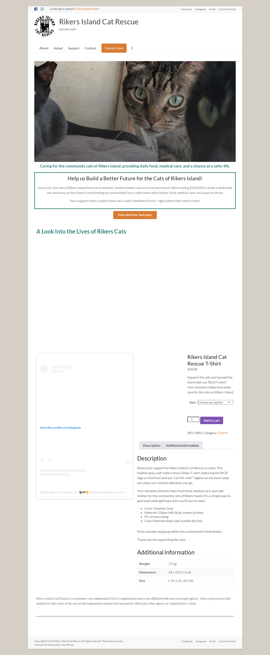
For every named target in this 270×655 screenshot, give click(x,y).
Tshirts (223, 433)
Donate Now (114, 48)
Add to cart (211, 420)
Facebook (186, 9)
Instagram (200, 9)
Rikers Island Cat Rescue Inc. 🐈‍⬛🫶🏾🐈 (64, 492)
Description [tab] (151, 445)
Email (212, 9)
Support (74, 48)
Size (192, 402)
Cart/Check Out (227, 9)
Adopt (58, 48)
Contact (90, 48)
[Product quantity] (193, 419)
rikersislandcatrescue (107, 492)
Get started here (87, 9)
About (44, 48)
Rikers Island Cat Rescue (99, 21)
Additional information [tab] (182, 445)
